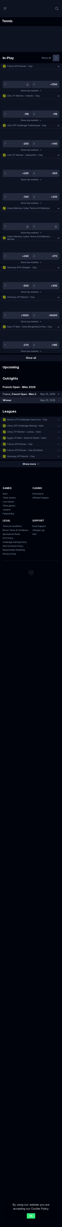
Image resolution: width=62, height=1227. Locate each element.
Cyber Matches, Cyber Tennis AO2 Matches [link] (28, 208)
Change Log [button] (38, 530)
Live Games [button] (8, 501)
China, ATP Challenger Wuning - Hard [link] (25, 425)
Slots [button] (5, 493)
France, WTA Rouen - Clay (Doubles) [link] (25, 450)
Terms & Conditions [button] (12, 526)
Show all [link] (46, 57)
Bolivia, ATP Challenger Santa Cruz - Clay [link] (27, 419)
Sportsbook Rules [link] (11, 534)
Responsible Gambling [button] (14, 550)
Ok (31, 1215)
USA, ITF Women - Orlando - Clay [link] (23, 96)
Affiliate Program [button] (40, 497)
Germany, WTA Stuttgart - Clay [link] (22, 267)
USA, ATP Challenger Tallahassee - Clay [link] (26, 125)
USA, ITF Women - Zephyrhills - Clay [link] (25, 155)
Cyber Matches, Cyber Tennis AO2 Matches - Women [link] (29, 237)
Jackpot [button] (7, 509)
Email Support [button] (39, 526)
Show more (31, 464)
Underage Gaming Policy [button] (15, 542)
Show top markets (31, 90)
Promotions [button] (38, 493)
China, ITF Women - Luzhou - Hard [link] (24, 432)
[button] (31, 66)
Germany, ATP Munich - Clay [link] (21, 297)
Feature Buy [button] (8, 513)
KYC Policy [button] (8, 538)
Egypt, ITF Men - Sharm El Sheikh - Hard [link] (26, 438)
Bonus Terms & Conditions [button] (15, 530)
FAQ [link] (34, 534)
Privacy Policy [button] (9, 554)
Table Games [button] (9, 497)
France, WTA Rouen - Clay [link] (20, 66)
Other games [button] (9, 505)
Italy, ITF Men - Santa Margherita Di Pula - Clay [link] (29, 326)
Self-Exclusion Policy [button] (13, 546)
